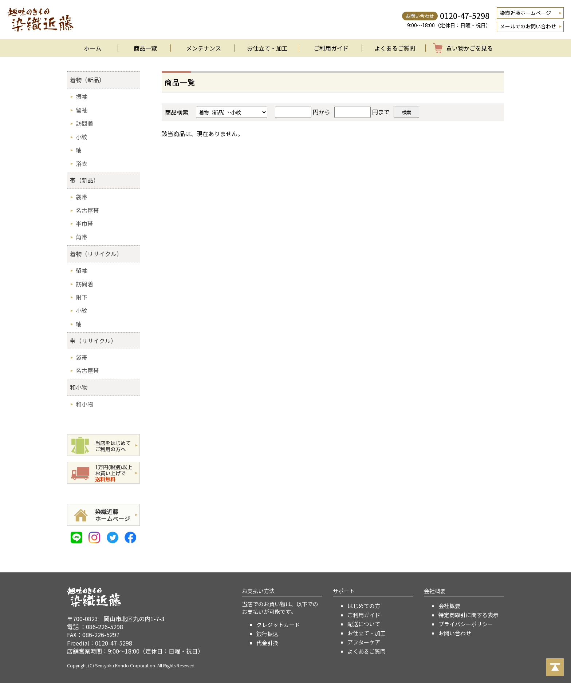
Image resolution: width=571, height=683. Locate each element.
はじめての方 (363, 605)
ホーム (92, 48)
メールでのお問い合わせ (528, 26)
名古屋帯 (87, 210)
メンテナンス (203, 48)
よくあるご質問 (394, 48)
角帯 (81, 237)
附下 (81, 297)
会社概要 (449, 605)
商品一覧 (145, 48)
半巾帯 (84, 223)
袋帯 (81, 196)
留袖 (81, 110)
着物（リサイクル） (96, 253)
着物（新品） (87, 79)
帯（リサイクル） (93, 340)
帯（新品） (84, 180)
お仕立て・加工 (267, 48)
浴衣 (81, 163)
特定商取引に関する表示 (468, 615)
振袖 (81, 96)
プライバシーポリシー (465, 624)
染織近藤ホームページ (525, 12)
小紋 (81, 136)
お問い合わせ (454, 633)
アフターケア (363, 642)
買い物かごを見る (469, 48)
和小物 (78, 387)
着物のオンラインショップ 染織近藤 (40, 19)
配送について (363, 624)
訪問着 (84, 123)
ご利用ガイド (331, 48)
